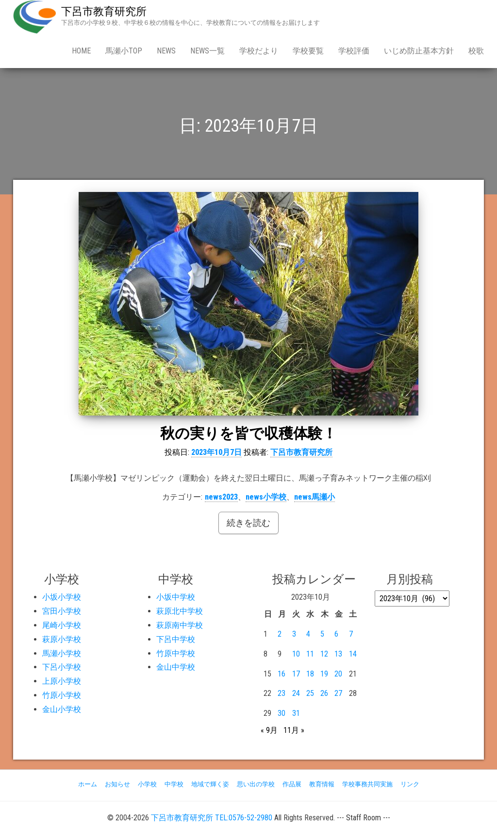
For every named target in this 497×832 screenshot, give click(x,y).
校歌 (476, 50)
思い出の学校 (256, 784)
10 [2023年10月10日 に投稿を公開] (296, 654)
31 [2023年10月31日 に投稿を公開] (296, 713)
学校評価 (353, 50)
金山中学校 (175, 667)
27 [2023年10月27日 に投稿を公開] (338, 693)
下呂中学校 (175, 639)
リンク (409, 784)
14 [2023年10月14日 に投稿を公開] (353, 654)
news (166, 50)
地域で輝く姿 (210, 784)
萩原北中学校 (179, 611)
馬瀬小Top (123, 50)
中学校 (174, 784)
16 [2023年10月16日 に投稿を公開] (281, 673)
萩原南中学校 (179, 625)
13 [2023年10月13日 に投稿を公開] (338, 654)
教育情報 (321, 784)
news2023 (221, 497)
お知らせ (117, 784)
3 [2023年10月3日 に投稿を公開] (294, 634)
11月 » (293, 730)
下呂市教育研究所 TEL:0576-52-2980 (211, 817)
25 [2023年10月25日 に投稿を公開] (310, 693)
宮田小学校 (61, 611)
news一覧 (207, 50)
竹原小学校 (61, 695)
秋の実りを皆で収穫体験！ (248, 433)
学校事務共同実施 (367, 784)
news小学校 (266, 497)
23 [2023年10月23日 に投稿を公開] (281, 693)
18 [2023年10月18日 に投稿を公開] (310, 673)
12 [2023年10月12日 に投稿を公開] (324, 654)
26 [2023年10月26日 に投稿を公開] (324, 693)
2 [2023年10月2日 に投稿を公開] (280, 634)
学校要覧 (308, 50)
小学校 (147, 784)
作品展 (291, 784)
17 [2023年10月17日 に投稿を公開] (296, 673)
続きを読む (248, 523)
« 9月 (269, 730)
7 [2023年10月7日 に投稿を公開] (351, 634)
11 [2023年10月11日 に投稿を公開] (310, 654)
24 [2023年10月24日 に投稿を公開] (296, 693)
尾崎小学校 (61, 625)
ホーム (87, 784)
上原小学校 (61, 681)
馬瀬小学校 (61, 653)
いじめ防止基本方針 (419, 50)
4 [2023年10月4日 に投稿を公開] (308, 634)
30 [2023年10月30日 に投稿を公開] (281, 713)
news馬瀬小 (314, 497)
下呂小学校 (61, 667)
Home (81, 50)
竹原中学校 (175, 653)
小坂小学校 (61, 597)
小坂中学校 (175, 597)
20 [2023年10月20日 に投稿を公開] (338, 673)
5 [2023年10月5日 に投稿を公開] (322, 634)
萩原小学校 (61, 639)
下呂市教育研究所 (104, 11)
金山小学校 (61, 709)
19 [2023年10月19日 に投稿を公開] (324, 673)
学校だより (258, 50)
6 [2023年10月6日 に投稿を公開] (336, 634)
